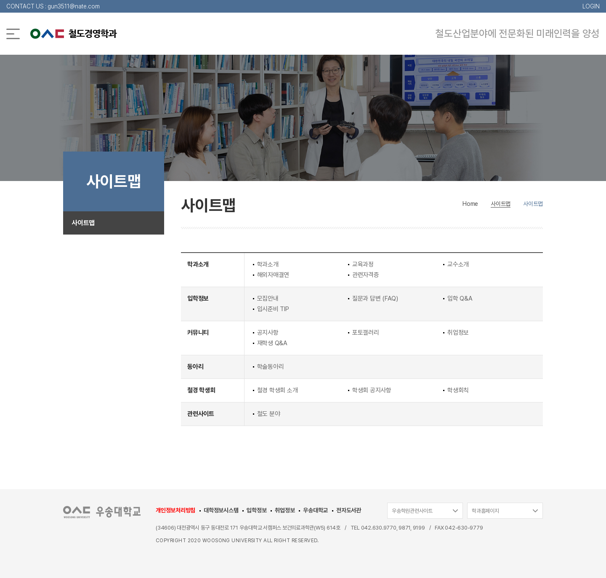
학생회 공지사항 (371, 390)
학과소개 (268, 264)
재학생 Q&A (272, 343)
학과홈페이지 (485, 511)
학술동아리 (270, 366)
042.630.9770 (378, 528)
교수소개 (458, 264)
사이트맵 (83, 223)
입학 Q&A (460, 298)
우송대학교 (315, 510)
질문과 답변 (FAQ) (375, 298)
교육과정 (363, 264)
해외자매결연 (273, 275)
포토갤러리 (365, 332)
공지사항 (268, 332)
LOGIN (591, 6)
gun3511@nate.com (74, 6)
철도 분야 (268, 414)
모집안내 (268, 298)
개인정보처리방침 (175, 510)
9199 (419, 528)
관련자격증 (365, 275)
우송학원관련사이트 (412, 511)
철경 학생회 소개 (277, 390)
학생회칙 (458, 390)
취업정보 (458, 332)
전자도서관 (348, 510)
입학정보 (256, 510)
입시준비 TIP (273, 309)
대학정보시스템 (221, 510)
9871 (404, 528)
